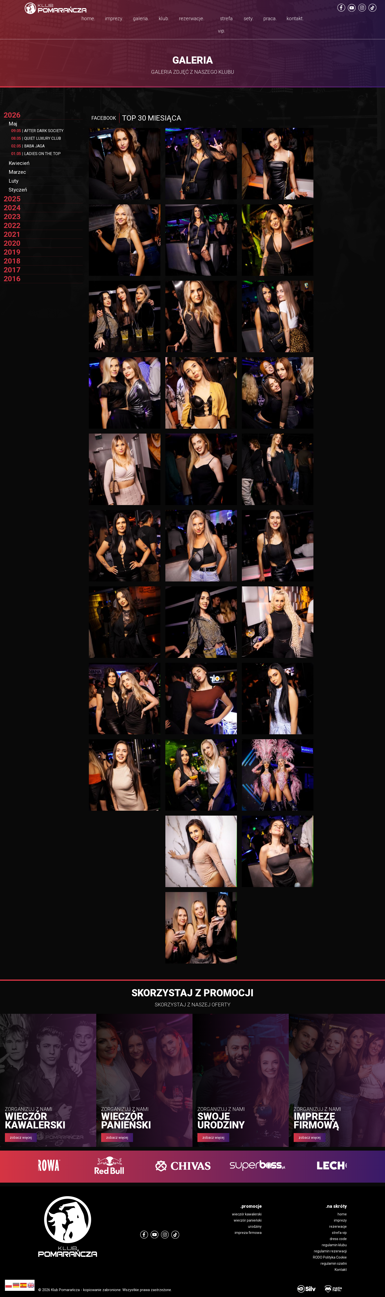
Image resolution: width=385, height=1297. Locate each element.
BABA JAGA (28, 146)
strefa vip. (225, 25)
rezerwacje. (191, 18)
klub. (164, 18)
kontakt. (295, 18)
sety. (249, 18)
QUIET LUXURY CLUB (36, 138)
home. (88, 18)
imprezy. (114, 18)
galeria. (141, 18)
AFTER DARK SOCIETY (37, 130)
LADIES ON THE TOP (36, 153)
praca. (270, 18)
